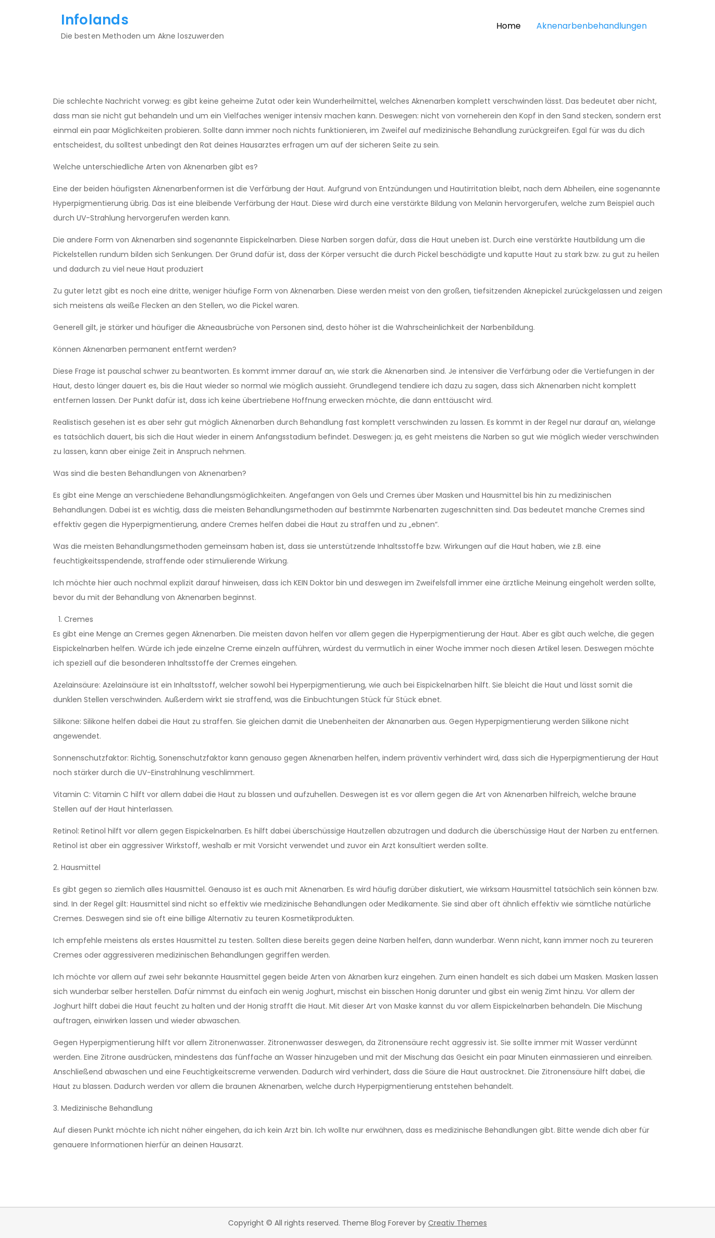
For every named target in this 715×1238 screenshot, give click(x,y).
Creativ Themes (457, 1223)
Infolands (95, 19)
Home (508, 26)
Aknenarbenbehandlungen (591, 26)
